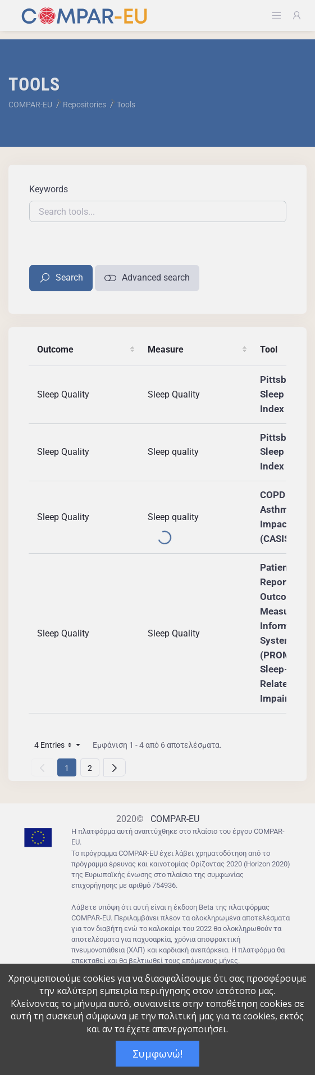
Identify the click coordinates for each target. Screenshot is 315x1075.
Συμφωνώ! (157, 1053)
